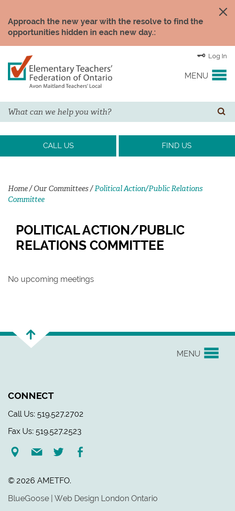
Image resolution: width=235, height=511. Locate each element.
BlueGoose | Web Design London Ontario (83, 498)
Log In (212, 55)
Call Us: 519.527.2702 (46, 414)
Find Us (176, 145)
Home (18, 189)
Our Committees (61, 189)
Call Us (58, 145)
